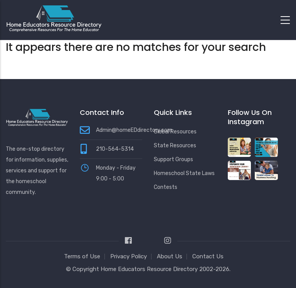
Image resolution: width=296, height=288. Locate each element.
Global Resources (175, 131)
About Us (169, 256)
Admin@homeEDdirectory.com (134, 130)
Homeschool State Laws (184, 173)
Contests (165, 187)
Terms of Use (82, 256)
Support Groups (173, 159)
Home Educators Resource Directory (150, 269)
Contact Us (208, 256)
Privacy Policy (128, 256)
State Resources (175, 145)
